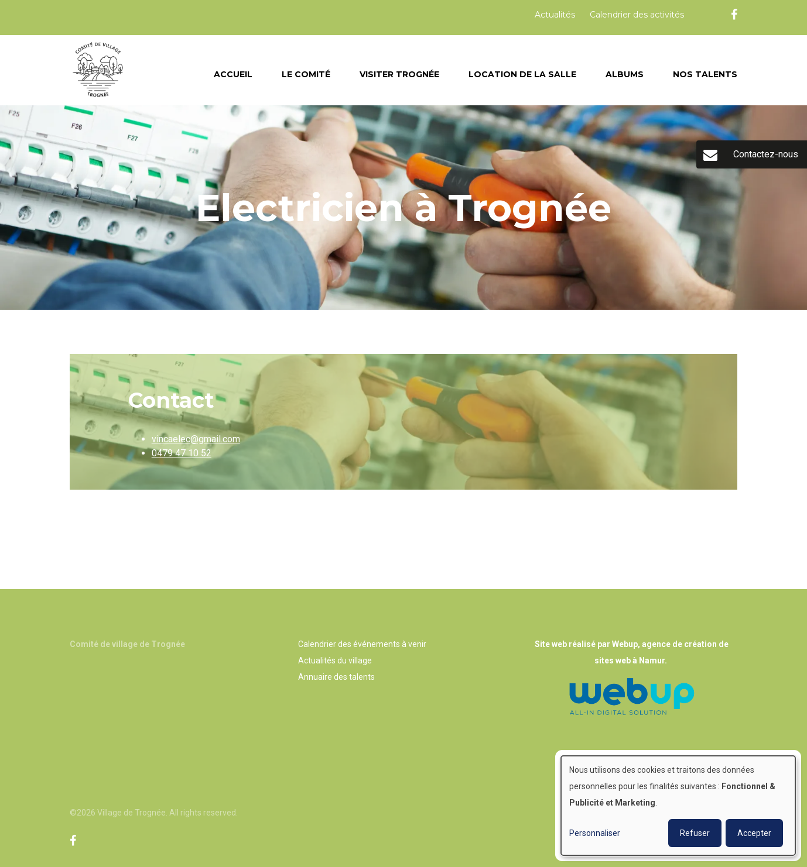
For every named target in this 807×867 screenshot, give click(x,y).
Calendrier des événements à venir (362, 644)
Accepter (754, 833)
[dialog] (678, 805)
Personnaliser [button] (594, 833)
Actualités (555, 14)
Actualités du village (335, 660)
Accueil (233, 74)
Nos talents (705, 74)
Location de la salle (522, 74)
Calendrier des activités (637, 14)
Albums (625, 74)
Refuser (695, 833)
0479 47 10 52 (181, 453)
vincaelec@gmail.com (196, 439)
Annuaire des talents (336, 677)
